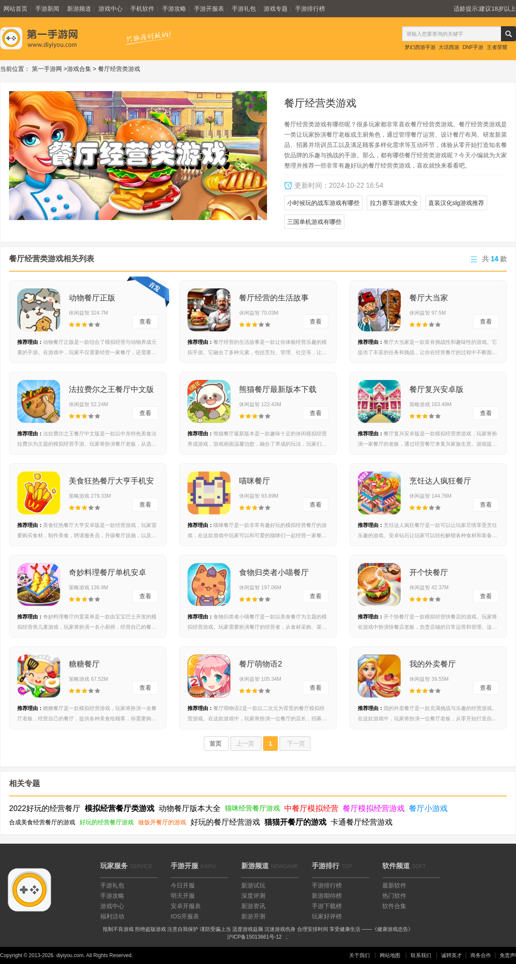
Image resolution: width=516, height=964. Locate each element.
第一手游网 (47, 68)
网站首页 (15, 8)
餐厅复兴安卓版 (436, 389)
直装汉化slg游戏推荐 (456, 202)
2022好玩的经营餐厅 (44, 808)
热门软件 (394, 896)
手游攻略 (174, 8)
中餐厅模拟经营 (311, 808)
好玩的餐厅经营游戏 (225, 822)
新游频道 (79, 8)
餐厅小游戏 (428, 808)
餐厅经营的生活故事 (274, 298)
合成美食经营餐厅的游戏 (42, 822)
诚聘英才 (451, 955)
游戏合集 (79, 68)
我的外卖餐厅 (432, 664)
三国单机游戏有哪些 (314, 221)
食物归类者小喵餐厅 (274, 572)
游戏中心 (110, 8)
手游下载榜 (327, 906)
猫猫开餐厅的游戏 (295, 822)
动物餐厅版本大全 (190, 808)
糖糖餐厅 (84, 664)
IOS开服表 (185, 916)
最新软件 (394, 885)
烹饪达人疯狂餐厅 (440, 481)
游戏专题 (276, 8)
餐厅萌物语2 (260, 664)
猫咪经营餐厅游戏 (252, 808)
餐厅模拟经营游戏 (374, 808)
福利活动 (112, 916)
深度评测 (253, 896)
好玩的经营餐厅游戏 (107, 822)
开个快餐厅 (428, 572)
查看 (145, 321)
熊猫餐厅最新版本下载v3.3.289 (277, 392)
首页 (216, 743)
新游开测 (253, 916)
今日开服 (183, 885)
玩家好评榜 (327, 916)
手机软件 (142, 8)
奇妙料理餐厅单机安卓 (107, 572)
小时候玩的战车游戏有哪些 (323, 202)
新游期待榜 (327, 896)
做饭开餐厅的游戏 (162, 822)
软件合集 (394, 906)
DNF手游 (473, 47)
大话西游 (449, 47)
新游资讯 (253, 906)
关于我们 (359, 955)
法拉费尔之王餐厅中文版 (111, 389)
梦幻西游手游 (420, 47)
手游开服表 (209, 8)
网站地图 (390, 955)
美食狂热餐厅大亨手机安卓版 (111, 483)
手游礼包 (244, 8)
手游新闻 (47, 8)
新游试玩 (253, 885)
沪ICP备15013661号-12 (254, 937)
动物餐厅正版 (92, 298)
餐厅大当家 (428, 298)
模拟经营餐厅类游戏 (119, 808)
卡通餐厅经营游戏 (362, 822)
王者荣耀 (497, 47)
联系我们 (421, 955)
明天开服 (183, 896)
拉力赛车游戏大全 (394, 202)
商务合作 (480, 955)
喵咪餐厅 (254, 481)
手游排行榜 (310, 8)
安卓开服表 (186, 906)
